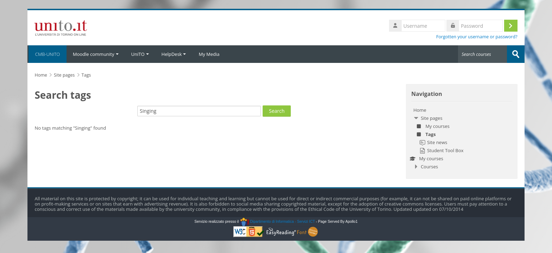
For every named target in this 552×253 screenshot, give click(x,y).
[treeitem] (461, 138)
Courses (429, 166)
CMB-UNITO (46, 54)
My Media (209, 54)
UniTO (140, 54)
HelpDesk (174, 54)
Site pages (64, 75)
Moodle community (96, 54)
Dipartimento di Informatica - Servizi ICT (277, 221)
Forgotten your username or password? (477, 37)
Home (419, 110)
